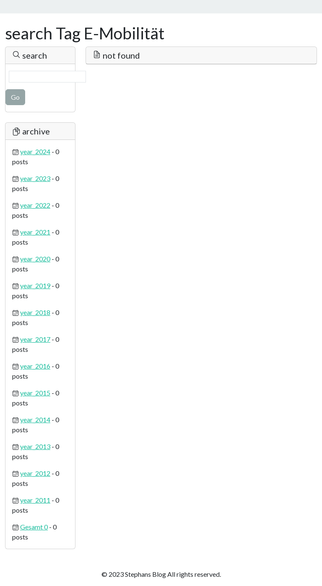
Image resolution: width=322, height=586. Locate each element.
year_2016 (35, 366)
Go (15, 97)
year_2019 (35, 285)
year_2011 (35, 500)
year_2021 (35, 232)
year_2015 (35, 393)
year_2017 (35, 339)
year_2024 (35, 151)
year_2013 (35, 446)
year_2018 (35, 312)
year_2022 (35, 205)
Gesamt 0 (34, 527)
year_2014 (35, 419)
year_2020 (35, 259)
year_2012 (35, 473)
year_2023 (35, 178)
